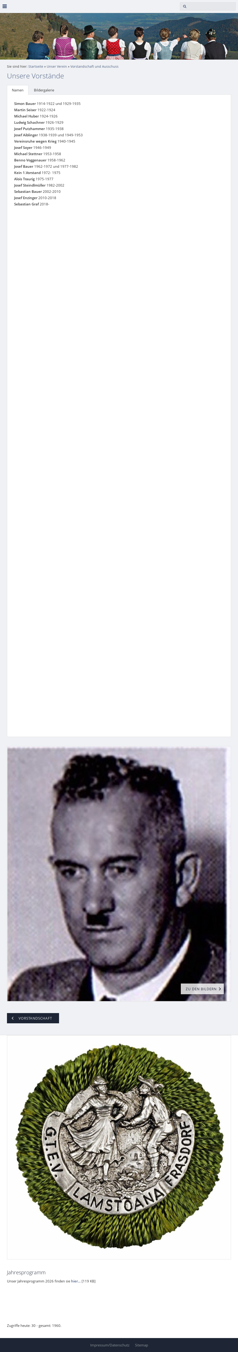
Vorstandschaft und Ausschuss (94, 66)
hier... (76, 1281)
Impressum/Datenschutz (109, 1345)
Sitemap (141, 1345)
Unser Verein (57, 66)
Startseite (35, 66)
